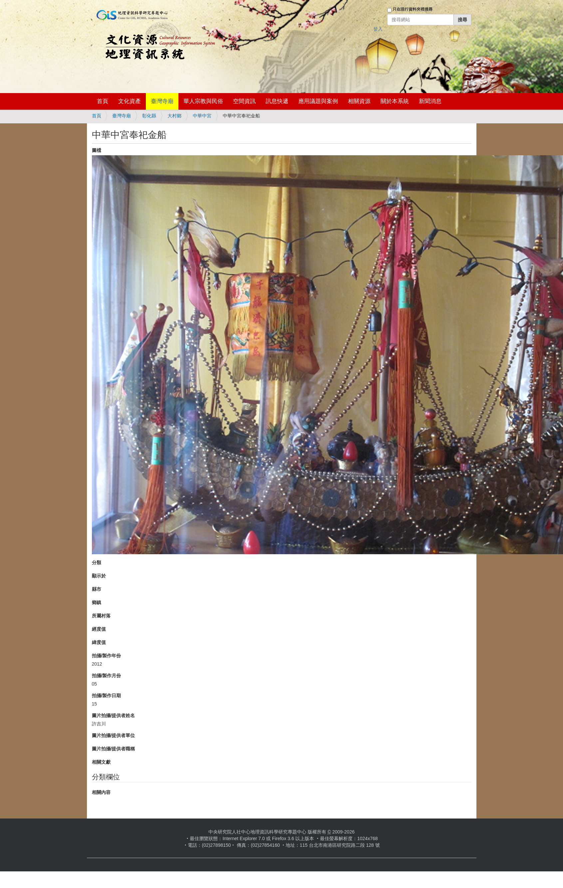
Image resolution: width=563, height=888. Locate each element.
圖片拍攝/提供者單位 (113, 735)
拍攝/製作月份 (106, 675)
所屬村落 (101, 615)
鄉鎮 (96, 602)
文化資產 (129, 101)
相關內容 (101, 792)
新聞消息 (430, 101)
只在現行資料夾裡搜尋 (412, 9)
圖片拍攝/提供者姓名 (113, 715)
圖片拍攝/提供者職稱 (113, 748)
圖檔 (96, 150)
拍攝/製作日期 (106, 695)
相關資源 (359, 101)
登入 (378, 29)
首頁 (102, 101)
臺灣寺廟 (162, 101)
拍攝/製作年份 (106, 655)
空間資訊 (244, 101)
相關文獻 (101, 762)
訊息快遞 (277, 101)
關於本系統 (395, 101)
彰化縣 (149, 115)
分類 (96, 562)
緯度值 (99, 642)
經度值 (99, 629)
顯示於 (99, 575)
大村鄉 (174, 115)
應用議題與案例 (318, 101)
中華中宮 (202, 115)
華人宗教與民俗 (203, 101)
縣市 (96, 589)
